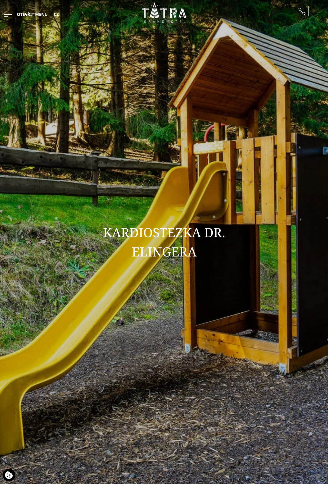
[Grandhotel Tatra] (164, 12)
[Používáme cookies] (9, 475)
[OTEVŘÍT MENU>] (26, 14)
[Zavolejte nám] (302, 11)
